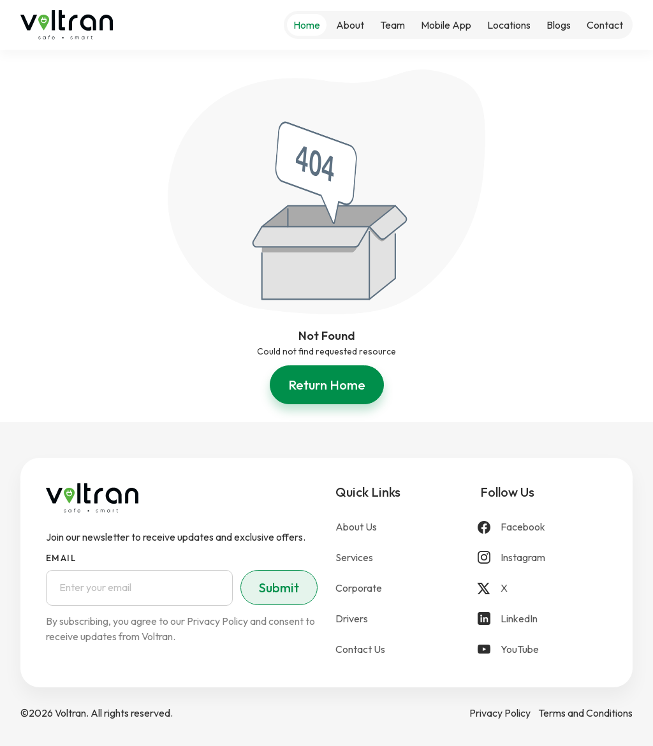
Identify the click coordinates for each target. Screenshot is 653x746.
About (350, 24)
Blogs (559, 24)
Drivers (351, 618)
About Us (356, 526)
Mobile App (446, 24)
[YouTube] (543, 649)
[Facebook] (543, 526)
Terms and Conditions (585, 712)
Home (306, 24)
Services (354, 557)
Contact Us (360, 649)
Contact (605, 24)
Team (392, 24)
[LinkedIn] (543, 618)
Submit (279, 588)
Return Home (326, 385)
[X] (543, 588)
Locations (509, 24)
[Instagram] (543, 557)
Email (61, 558)
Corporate (358, 587)
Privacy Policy (500, 712)
